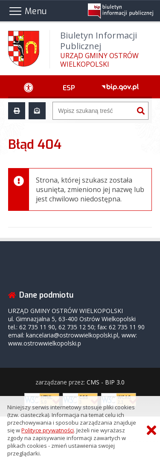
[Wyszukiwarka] (93, 110)
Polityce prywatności (47, 430)
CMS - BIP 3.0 (106, 382)
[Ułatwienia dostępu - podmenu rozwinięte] (28, 86)
